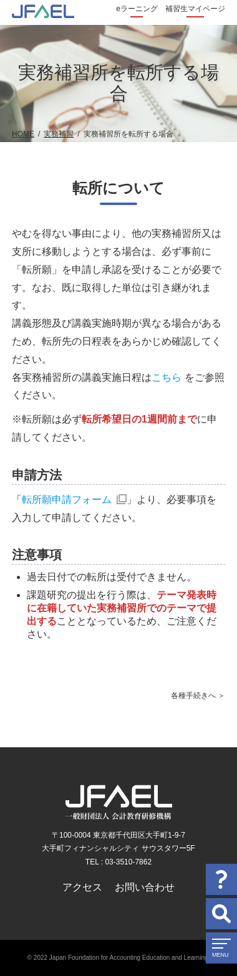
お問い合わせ (145, 887)
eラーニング (137, 8)
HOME (23, 134)
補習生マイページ (195, 8)
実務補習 (59, 134)
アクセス (82, 887)
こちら (166, 377)
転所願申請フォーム (67, 499)
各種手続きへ (193, 695)
